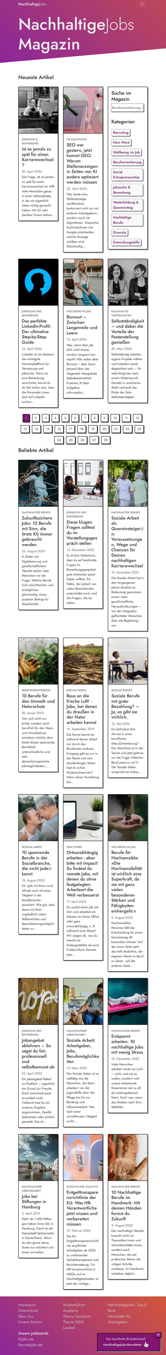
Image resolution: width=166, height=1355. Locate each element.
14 (36, 429)
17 (70, 429)
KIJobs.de (26, 1339)
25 (71, 440)
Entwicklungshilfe (126, 242)
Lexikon (69, 1327)
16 (59, 429)
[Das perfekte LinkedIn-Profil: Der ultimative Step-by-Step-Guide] (38, 282)
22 (127, 429)
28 (105, 440)
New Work (121, 142)
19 (93, 429)
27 (94, 440)
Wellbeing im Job (126, 152)
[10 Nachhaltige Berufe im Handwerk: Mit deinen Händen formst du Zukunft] (127, 1157)
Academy (70, 1310)
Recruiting (121, 132)
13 (25, 429)
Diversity (119, 232)
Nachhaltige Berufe (122, 220)
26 (82, 440)
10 (115, 418)
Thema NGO (73, 1322)
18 (81, 429)
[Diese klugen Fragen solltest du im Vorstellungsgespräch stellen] (83, 483)
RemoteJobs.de (30, 1345)
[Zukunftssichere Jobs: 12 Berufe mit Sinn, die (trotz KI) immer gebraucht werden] (38, 483)
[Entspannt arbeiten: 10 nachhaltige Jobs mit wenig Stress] (127, 1001)
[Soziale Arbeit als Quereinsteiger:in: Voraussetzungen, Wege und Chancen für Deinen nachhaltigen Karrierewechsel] (127, 483)
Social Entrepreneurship (126, 174)
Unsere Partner (30, 1322)
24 (59, 440)
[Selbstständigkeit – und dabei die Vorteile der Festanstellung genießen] (127, 282)
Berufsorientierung (127, 162)
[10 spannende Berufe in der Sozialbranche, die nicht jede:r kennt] (38, 818)
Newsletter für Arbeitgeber (119, 1319)
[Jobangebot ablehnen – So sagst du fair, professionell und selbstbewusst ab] (38, 1001)
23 (139, 429)
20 (104, 429)
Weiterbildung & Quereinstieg (126, 205)
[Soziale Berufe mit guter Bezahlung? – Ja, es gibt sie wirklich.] (127, 661)
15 (47, 429)
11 (126, 418)
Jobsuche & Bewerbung (121, 190)
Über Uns (25, 1316)
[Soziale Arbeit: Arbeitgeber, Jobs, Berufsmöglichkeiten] (83, 1001)
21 (116, 429)
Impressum (27, 1305)
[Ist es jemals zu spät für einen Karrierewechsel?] (38, 110)
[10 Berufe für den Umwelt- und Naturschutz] (38, 661)
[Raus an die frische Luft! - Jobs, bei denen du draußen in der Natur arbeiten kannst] (83, 661)
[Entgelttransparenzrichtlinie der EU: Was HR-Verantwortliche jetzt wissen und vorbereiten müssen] (83, 1157)
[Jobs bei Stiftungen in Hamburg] (38, 1157)
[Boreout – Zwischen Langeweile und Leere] (83, 282)
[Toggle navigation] (142, 4)
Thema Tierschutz (77, 1316)
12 (137, 418)
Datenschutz (28, 1310)
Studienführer (74, 1305)
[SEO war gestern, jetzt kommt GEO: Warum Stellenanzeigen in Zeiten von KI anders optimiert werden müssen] (83, 110)
